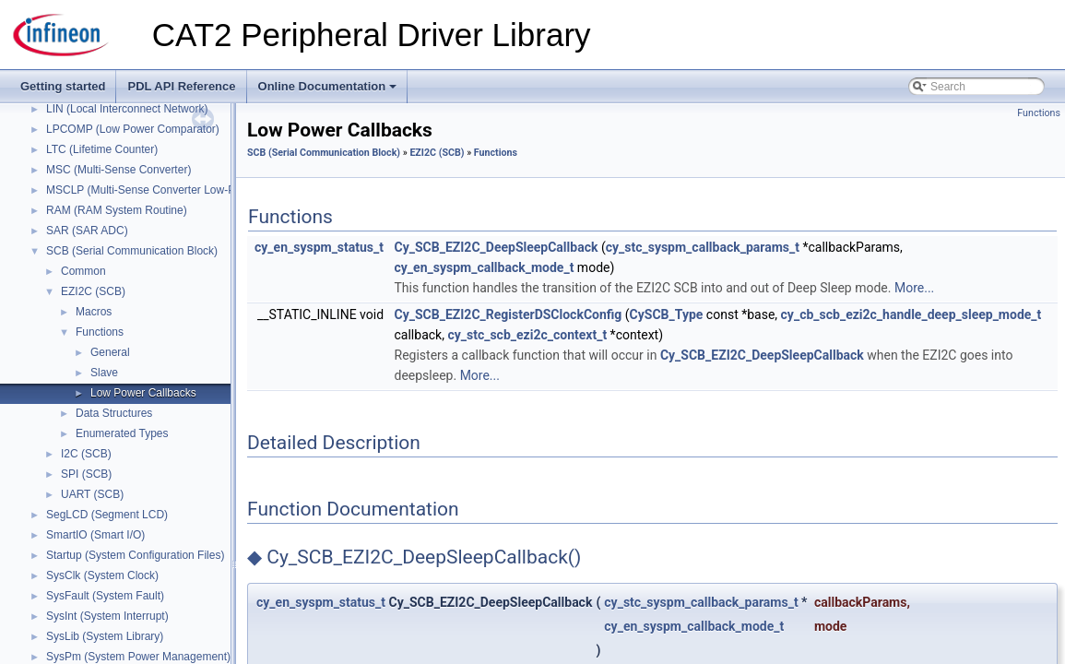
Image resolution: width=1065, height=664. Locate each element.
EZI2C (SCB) (93, 291)
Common (83, 271)
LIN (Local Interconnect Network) (126, 108)
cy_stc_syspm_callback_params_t (702, 247)
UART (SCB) (92, 494)
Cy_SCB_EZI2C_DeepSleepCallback (496, 247)
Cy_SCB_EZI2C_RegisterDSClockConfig (508, 314)
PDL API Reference (181, 86)
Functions (100, 332)
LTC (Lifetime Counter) (102, 149)
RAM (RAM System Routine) (116, 210)
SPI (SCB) (86, 474)
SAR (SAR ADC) (87, 230)
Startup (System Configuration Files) (135, 555)
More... (914, 287)
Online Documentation (329, 91)
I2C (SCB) (86, 453)
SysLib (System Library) (104, 636)
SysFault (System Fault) (105, 595)
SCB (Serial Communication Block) (132, 250)
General (110, 352)
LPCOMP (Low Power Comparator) (132, 129)
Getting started (62, 86)
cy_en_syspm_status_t (319, 247)
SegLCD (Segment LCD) (107, 514)
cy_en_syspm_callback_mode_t (484, 267)
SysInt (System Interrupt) (107, 616)
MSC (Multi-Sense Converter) (118, 169)
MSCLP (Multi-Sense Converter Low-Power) (154, 190)
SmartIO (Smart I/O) (95, 534)
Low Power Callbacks (143, 392)
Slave (104, 372)
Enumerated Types (122, 433)
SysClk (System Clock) (102, 575)
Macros (94, 311)
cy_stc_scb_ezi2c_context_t (527, 334)
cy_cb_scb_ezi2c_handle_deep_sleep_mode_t (911, 314)
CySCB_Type (667, 314)
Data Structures (114, 413)
